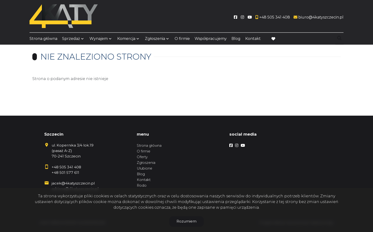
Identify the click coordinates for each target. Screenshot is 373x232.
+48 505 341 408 (66, 167)
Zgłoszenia (155, 38)
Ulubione (144, 168)
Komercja (126, 38)
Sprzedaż (71, 38)
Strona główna (43, 38)
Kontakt (253, 38)
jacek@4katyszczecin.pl (73, 183)
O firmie (182, 38)
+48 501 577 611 (65, 172)
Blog (235, 38)
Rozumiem (186, 221)
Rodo (142, 185)
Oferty (142, 157)
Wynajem (98, 38)
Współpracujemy (211, 38)
